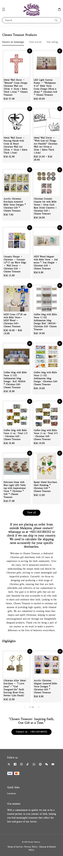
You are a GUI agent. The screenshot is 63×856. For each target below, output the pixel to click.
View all (31, 512)
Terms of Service (15, 847)
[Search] (56, 20)
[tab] (13, 41)
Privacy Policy (31, 847)
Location (11, 793)
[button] (3, 9)
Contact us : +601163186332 (31, 731)
